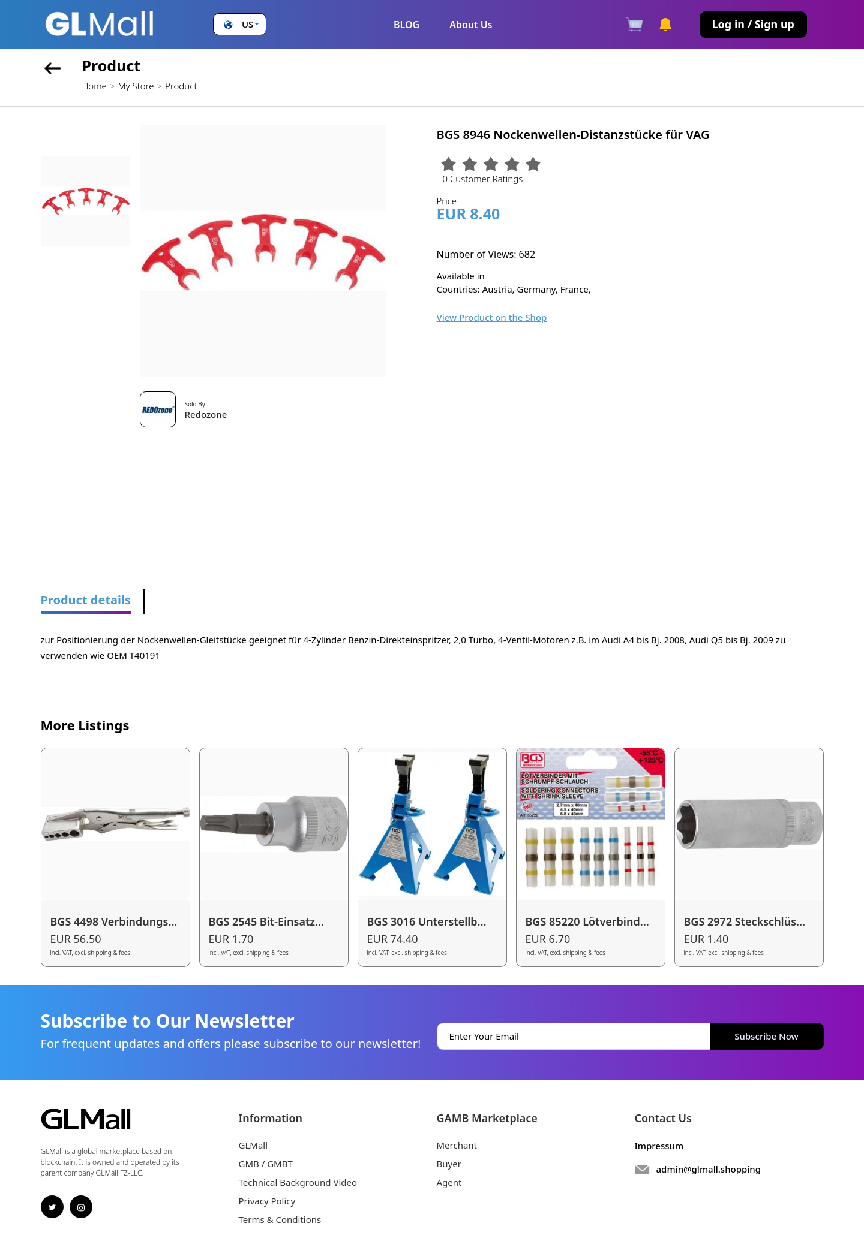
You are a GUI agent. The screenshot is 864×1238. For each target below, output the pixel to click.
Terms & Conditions (280, 1219)
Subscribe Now (766, 1036)
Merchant (457, 1145)
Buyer (449, 1164)
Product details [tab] (86, 600)
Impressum (659, 1146)
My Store (136, 86)
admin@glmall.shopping (708, 1169)
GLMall (253, 1145)
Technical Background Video (298, 1182)
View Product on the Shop (492, 317)
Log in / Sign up (753, 24)
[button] (240, 24)
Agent (449, 1182)
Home (94, 86)
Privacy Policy (267, 1201)
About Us (470, 24)
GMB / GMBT (266, 1164)
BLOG (406, 24)
